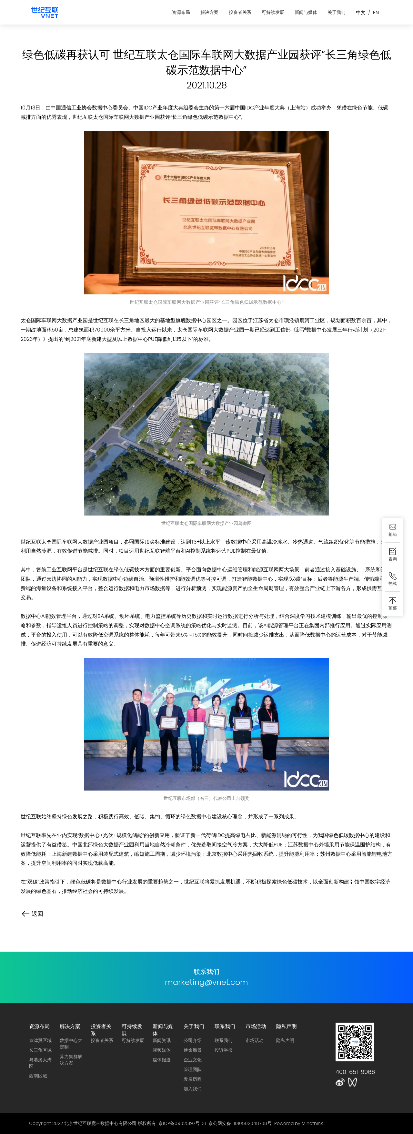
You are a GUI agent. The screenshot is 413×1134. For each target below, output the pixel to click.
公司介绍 (193, 1040)
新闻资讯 (162, 1040)
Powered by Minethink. (299, 1123)
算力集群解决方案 (71, 1059)
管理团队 (193, 1069)
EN (376, 12)
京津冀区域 (40, 1040)
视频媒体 (162, 1050)
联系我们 (225, 1026)
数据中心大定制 (71, 1043)
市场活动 (256, 1026)
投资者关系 (240, 12)
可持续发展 (273, 12)
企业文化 (193, 1059)
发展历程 (193, 1079)
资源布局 (181, 12)
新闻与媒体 (306, 12)
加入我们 (193, 1089)
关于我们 (336, 12)
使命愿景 (193, 1050)
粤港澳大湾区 (40, 1062)
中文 (361, 12)
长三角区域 (40, 1050)
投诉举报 (224, 1050)
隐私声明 (286, 1026)
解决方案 (209, 12)
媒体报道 (162, 1059)
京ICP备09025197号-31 (182, 1123)
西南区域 (38, 1076)
